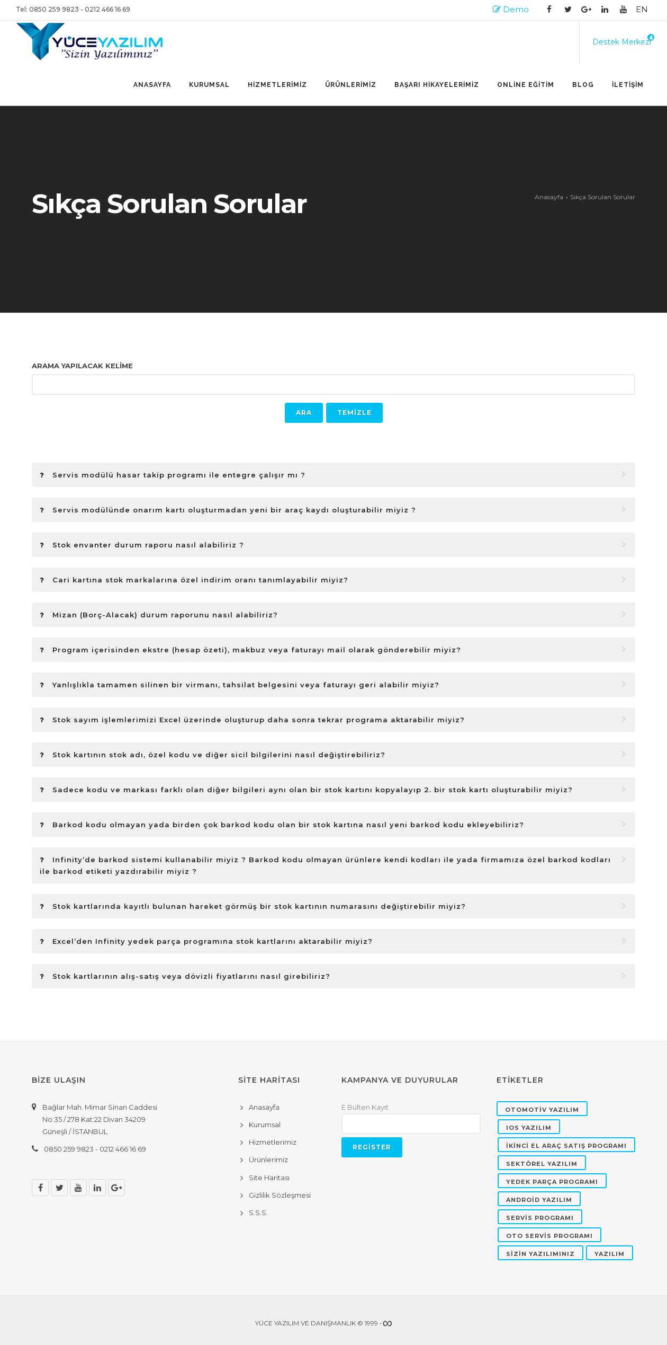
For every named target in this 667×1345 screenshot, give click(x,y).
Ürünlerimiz (268, 1159)
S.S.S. (258, 1212)
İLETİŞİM (628, 85)
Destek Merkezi (621, 42)
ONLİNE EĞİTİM (525, 85)
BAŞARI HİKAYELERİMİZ (436, 85)
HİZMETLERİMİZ (277, 85)
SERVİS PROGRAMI (540, 1218)
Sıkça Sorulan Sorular (602, 197)
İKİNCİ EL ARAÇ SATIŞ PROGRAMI (566, 1145)
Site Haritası (269, 1177)
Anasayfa (152, 85)
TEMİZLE (354, 413)
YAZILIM (609, 1254)
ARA (304, 413)
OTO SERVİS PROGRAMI (549, 1236)
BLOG (583, 85)
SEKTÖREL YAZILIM (542, 1163)
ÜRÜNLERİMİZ (350, 85)
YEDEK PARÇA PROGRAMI (552, 1181)
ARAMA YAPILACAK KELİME (82, 365)
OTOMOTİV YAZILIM (542, 1109)
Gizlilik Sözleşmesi (280, 1195)
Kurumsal (209, 85)
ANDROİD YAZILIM (539, 1200)
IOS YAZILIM (529, 1127)
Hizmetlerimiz (272, 1142)
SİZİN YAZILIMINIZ (540, 1254)
